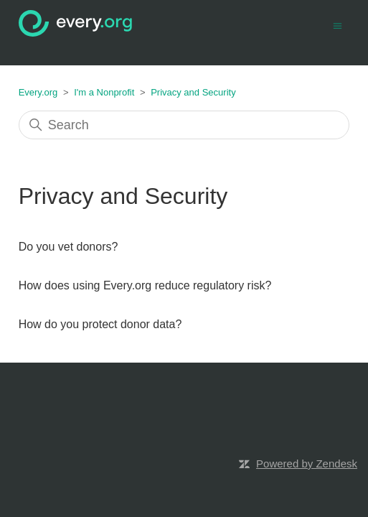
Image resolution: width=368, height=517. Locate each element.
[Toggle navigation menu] (337, 25)
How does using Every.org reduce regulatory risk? (145, 285)
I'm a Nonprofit (104, 92)
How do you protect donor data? (100, 324)
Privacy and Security (193, 92)
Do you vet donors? (68, 247)
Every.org (38, 92)
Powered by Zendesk (306, 463)
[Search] (184, 125)
